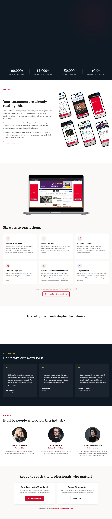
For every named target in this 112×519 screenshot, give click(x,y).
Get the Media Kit (12, 144)
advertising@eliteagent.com (62, 509)
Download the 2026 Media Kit (56, 294)
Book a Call (77, 498)
